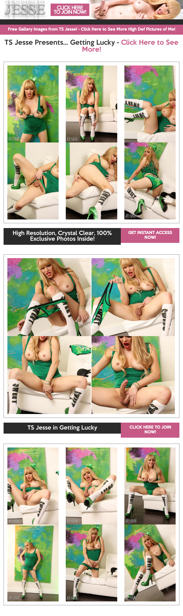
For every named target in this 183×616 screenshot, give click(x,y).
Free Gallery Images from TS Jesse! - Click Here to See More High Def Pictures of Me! (91, 29)
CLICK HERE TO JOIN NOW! (150, 430)
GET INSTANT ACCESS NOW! (150, 235)
